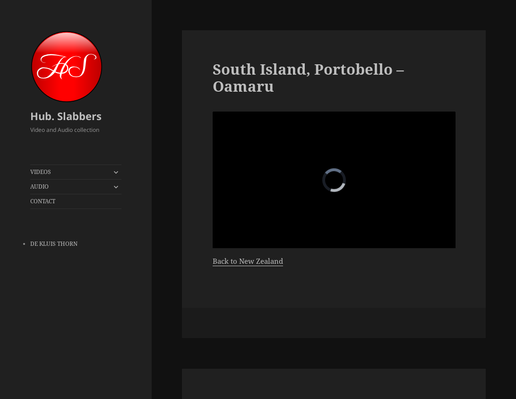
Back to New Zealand (248, 261)
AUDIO (39, 186)
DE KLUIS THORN (53, 244)
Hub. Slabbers (66, 116)
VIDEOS (40, 172)
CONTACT (42, 201)
